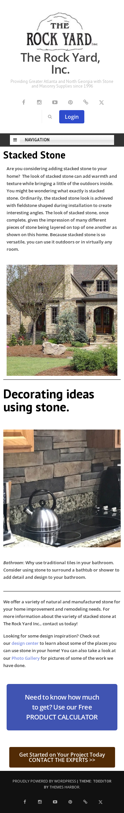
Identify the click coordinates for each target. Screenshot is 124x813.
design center (26, 643)
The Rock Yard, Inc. (60, 63)
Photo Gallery (26, 658)
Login (72, 116)
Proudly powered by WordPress (44, 781)
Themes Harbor (64, 786)
